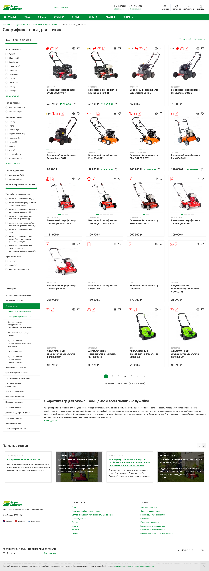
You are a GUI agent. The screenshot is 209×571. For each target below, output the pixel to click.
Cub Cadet (12, 74)
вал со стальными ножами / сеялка (18, 230)
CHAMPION (12, 66)
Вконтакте (34, 521)
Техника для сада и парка (15, 367)
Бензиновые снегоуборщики (153, 530)
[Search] (102, 8)
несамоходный (14, 175)
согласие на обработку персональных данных (133, 566)
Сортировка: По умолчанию (190, 39)
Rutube (7, 521)
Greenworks (13, 154)
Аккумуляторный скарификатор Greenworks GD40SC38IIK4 (61, 354)
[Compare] (164, 7)
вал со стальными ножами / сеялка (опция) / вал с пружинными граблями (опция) (20, 248)
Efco (10, 86)
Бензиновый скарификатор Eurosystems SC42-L (144, 91)
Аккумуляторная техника (15, 429)
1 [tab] (59, 214)
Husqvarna (12, 138)
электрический (15, 107)
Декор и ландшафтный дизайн (17, 413)
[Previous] (199, 445)
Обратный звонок (121, 9)
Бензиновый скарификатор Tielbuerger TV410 (144, 222)
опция (11, 265)
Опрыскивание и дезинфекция (17, 378)
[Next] (204, 445)
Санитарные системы (14, 418)
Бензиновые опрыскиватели (152, 526)
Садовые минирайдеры (150, 511)
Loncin (11, 146)
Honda (11, 142)
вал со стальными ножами (19, 198)
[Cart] (200, 7)
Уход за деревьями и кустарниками (14, 384)
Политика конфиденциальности (86, 511)
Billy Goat (12, 58)
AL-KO (10, 54)
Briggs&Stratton (15, 134)
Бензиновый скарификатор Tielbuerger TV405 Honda (102, 222)
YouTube (20, 521)
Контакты (128, 17)
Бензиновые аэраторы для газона (19, 334)
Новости (92, 17)
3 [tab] (66, 214)
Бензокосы (145, 518)
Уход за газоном (12, 306)
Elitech (10, 90)
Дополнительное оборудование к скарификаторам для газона (20, 324)
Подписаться (50, 553)
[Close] (204, 566)
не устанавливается (17, 269)
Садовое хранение (13, 407)
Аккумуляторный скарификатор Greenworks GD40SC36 (144, 354)
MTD (10, 121)
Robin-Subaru (13, 158)
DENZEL (11, 82)
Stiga (10, 125)
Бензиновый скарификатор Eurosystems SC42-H (61, 156)
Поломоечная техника (14, 402)
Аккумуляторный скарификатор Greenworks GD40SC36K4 (185, 354)
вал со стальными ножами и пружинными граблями (18, 217)
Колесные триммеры (149, 522)
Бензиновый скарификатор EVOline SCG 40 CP (61, 91)
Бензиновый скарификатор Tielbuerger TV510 (185, 222)
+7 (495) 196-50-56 (128, 6)
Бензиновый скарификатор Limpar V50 (144, 287)
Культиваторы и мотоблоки (17, 373)
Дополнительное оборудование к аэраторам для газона (19, 343)
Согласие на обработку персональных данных (92, 515)
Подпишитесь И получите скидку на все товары (29, 549)
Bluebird (11, 62)
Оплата (42, 17)
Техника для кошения (14, 301)
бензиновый (13, 111)
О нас (27, 17)
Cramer (11, 70)
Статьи (76, 17)
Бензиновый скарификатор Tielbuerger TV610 (61, 287)
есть (10, 261)
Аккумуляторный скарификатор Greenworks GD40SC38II (185, 288)
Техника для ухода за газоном (19, 311)
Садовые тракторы (148, 507)
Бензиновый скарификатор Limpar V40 (102, 287)
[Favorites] (176, 7)
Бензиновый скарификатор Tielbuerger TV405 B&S (61, 222)
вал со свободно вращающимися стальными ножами (20, 203)
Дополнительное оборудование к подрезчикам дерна (16, 359)
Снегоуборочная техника (15, 391)
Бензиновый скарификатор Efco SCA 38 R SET (144, 156)
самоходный (13, 179)
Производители (79, 518)
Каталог (10, 17)
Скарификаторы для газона (19, 317)
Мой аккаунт (188, 7)
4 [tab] (107, 214)
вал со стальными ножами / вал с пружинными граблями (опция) (21, 224)
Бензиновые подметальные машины (156, 533)
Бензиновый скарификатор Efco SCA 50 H (185, 156)
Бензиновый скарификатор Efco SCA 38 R (102, 156)
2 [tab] (63, 214)
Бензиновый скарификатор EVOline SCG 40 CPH (102, 91)
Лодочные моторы (13, 423)
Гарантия (110, 17)
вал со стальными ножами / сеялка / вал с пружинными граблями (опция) (18, 239)
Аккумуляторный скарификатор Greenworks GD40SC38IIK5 (102, 354)
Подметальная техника (14, 397)
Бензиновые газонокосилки (152, 515)
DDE (10, 78)
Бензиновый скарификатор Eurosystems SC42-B (185, 91)
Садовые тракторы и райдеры (18, 295)
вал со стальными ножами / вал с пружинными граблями (21, 210)
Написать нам (135, 9)
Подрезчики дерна (15, 351)
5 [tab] (111, 214)
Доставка (59, 17)
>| (144, 376)
